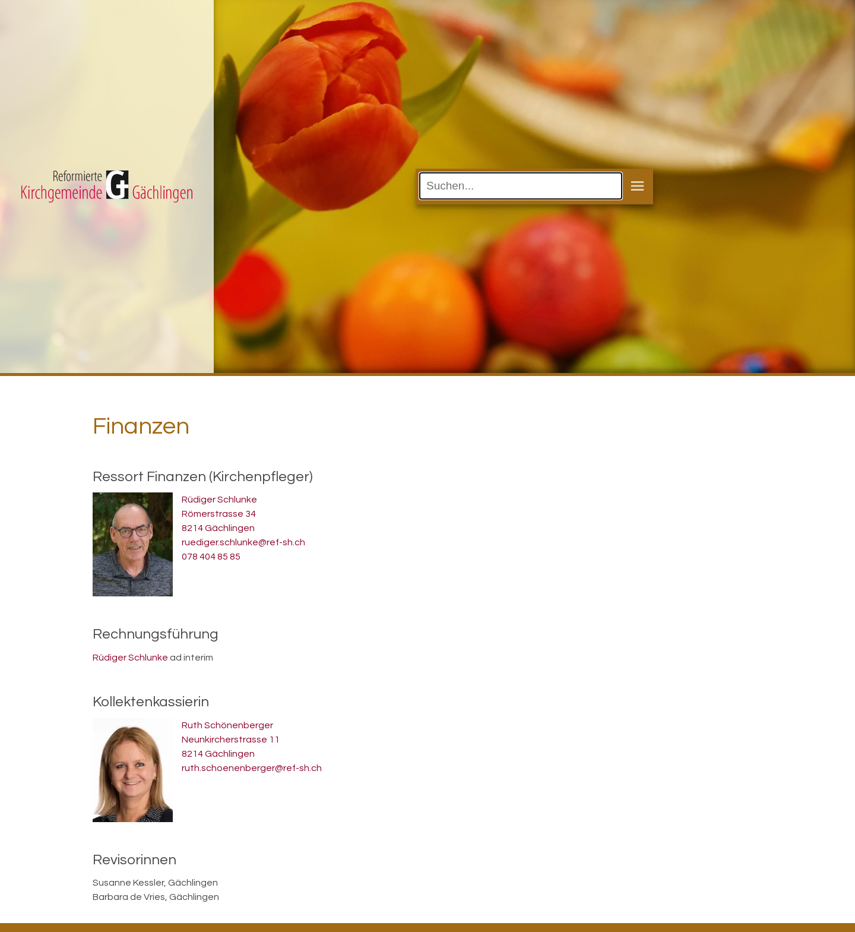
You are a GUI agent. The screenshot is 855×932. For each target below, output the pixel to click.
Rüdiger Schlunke (219, 499)
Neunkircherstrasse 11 (231, 739)
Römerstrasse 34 (219, 514)
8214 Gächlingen (218, 528)
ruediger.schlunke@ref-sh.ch (243, 542)
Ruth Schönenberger (227, 725)
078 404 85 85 (211, 556)
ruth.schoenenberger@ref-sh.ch (252, 768)
